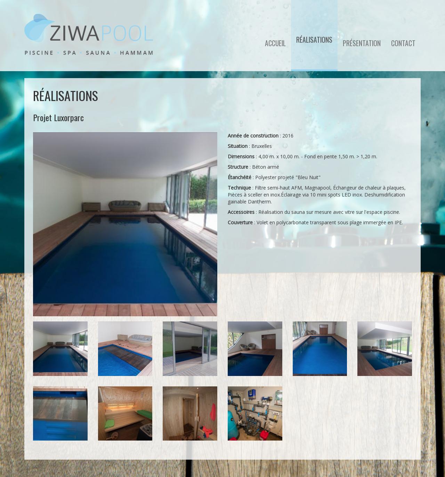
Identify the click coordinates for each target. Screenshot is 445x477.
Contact (403, 43)
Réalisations (314, 40)
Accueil (275, 43)
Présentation (362, 43)
